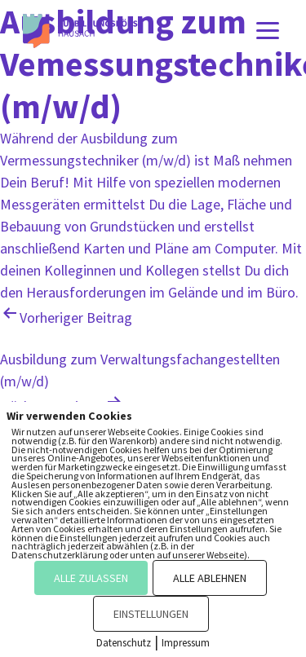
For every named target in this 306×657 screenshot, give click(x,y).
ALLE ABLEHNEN (209, 578)
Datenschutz (123, 643)
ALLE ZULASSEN (91, 578)
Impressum (186, 643)
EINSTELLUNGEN (150, 613)
